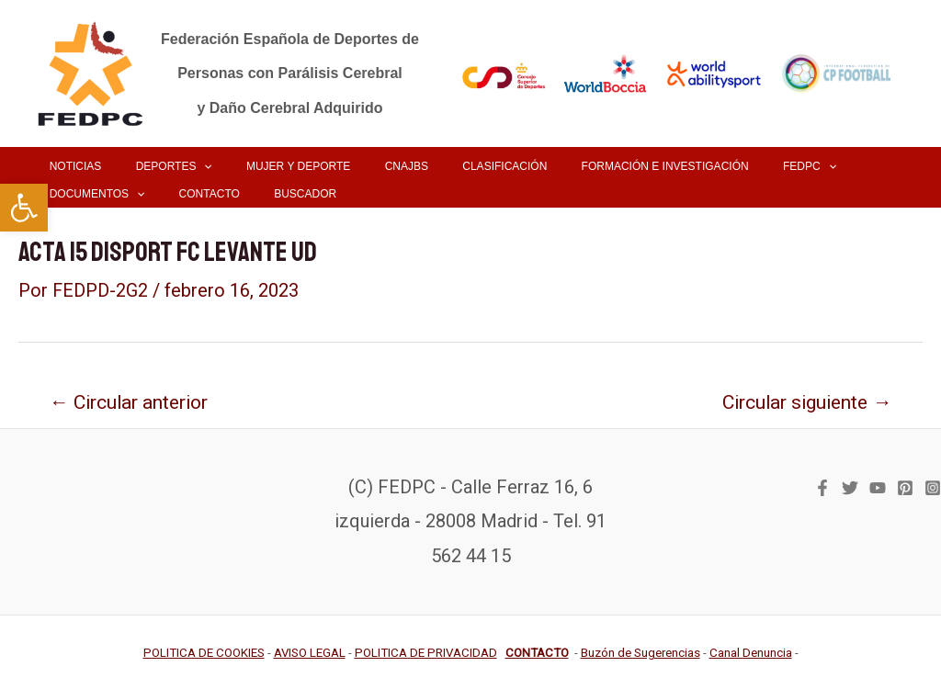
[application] (185, 166)
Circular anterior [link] (131, 401)
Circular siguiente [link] (802, 401)
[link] (24, 208)
